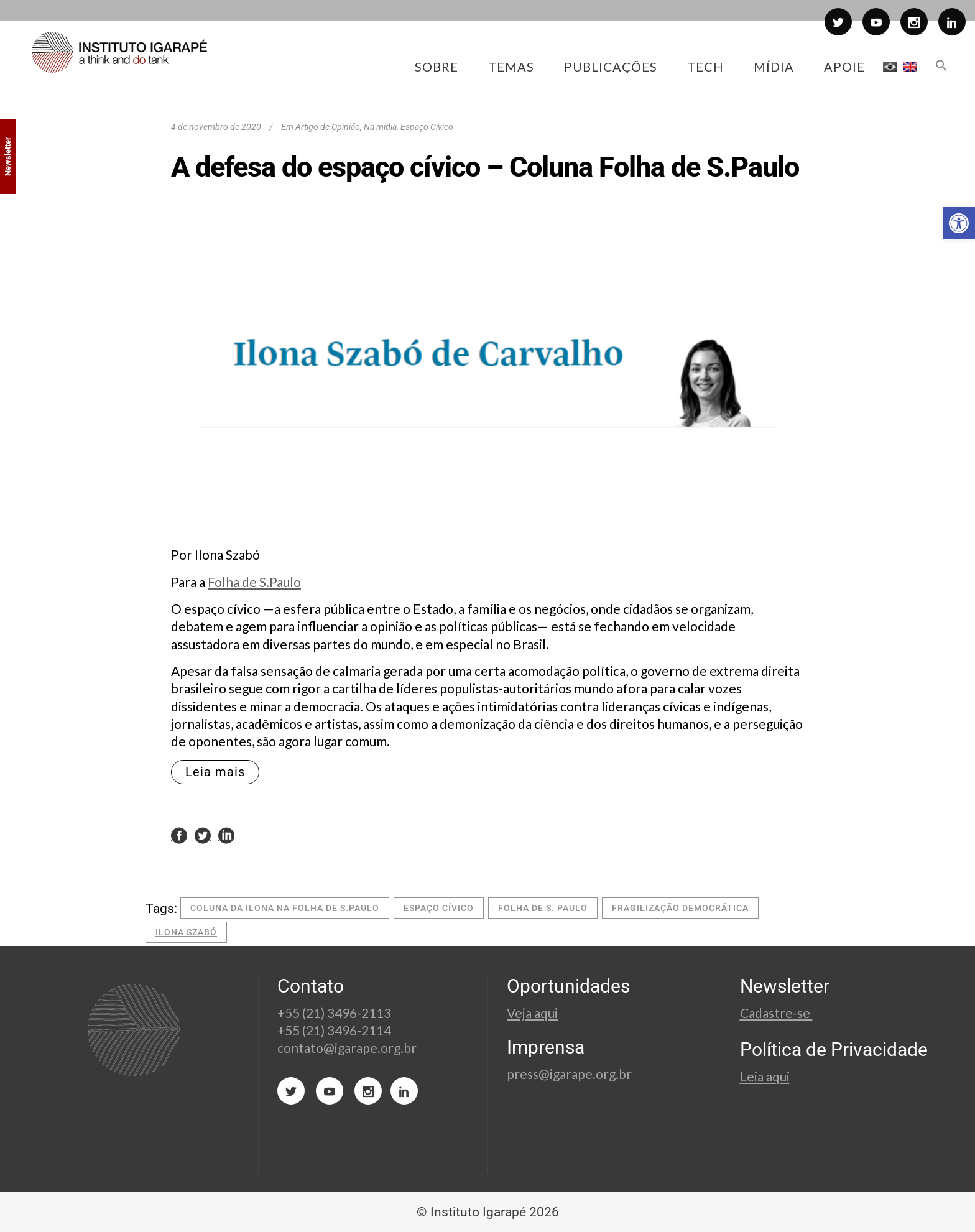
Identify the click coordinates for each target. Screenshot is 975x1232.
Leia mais (215, 771)
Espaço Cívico (426, 127)
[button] (959, 223)
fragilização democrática (680, 908)
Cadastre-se (776, 1013)
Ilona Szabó (186, 932)
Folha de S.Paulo (254, 582)
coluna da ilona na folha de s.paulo (284, 908)
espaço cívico (439, 908)
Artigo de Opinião (327, 127)
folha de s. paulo (543, 908)
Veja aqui (532, 1013)
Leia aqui (765, 1076)
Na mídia (380, 127)
